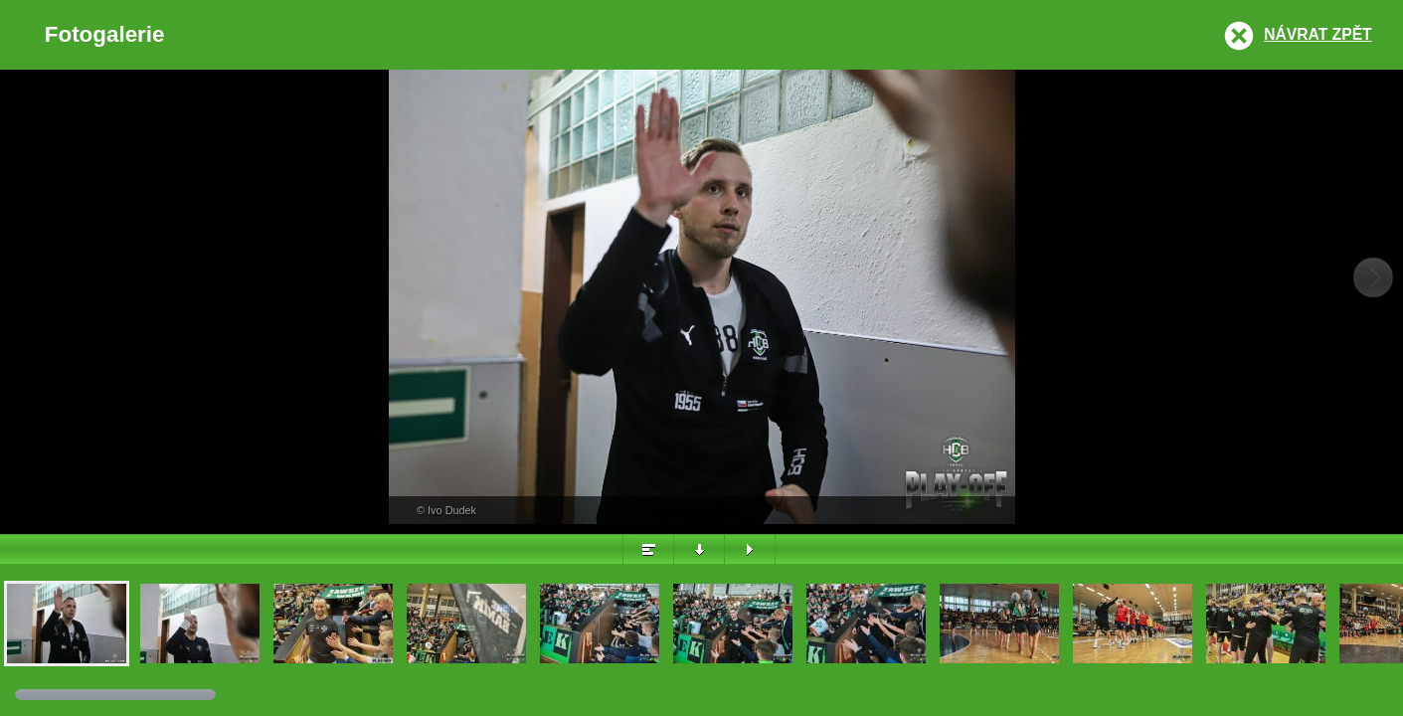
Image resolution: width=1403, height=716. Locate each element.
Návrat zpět (1317, 34)
